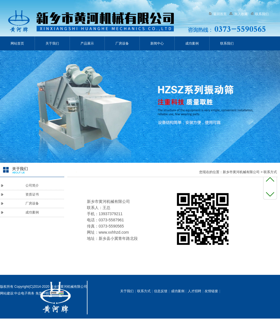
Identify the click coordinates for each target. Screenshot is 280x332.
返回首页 (218, 14)
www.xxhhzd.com (114, 232)
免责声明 (42, 293)
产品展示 (87, 43)
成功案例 (192, 43)
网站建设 (6, 293)
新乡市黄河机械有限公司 (241, 172)
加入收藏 (238, 14)
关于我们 (52, 43)
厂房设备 (122, 43)
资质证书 (32, 194)
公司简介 (32, 185)
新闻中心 (157, 43)
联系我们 (260, 14)
